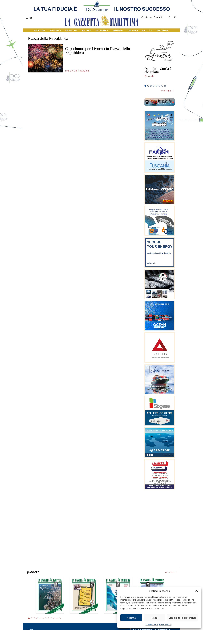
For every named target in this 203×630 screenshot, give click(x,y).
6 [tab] (159, 86)
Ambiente (39, 30)
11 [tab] (57, 618)
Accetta (131, 617)
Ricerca (86, 30)
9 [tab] (51, 618)
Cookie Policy (152, 624)
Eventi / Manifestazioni (77, 70)
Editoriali (163, 30)
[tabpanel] (159, 75)
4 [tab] (153, 86)
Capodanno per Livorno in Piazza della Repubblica (97, 50)
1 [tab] (145, 86)
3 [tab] (151, 86)
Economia (102, 30)
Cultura (133, 30)
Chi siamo (146, 17)
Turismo (118, 30)
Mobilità (55, 30)
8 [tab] (165, 86)
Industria (71, 30)
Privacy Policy (165, 624)
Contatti (158, 17)
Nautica (147, 30)
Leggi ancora (159, 75)
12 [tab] (60, 618)
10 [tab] (54, 618)
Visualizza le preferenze (182, 617)
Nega (154, 617)
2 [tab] (148, 86)
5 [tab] (156, 86)
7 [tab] (162, 86)
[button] (196, 590)
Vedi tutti (166, 90)
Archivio (169, 572)
